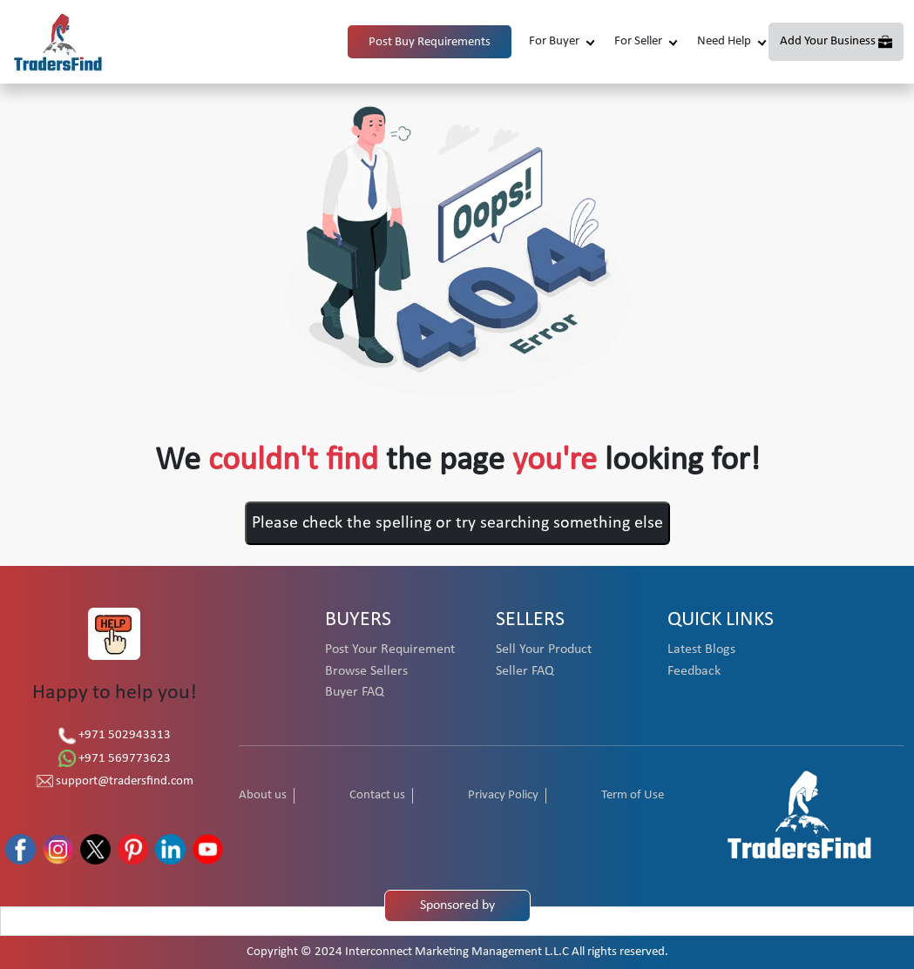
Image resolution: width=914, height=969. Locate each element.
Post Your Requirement (390, 649)
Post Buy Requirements (430, 42)
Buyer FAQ (354, 692)
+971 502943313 (114, 735)
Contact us (377, 795)
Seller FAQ (525, 671)
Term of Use (632, 795)
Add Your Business (828, 41)
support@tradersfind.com (114, 781)
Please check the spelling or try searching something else (457, 523)
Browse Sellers (366, 671)
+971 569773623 (114, 758)
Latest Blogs (701, 649)
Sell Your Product (544, 649)
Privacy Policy (503, 795)
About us (263, 795)
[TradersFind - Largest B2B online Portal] (799, 813)
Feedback (694, 671)
